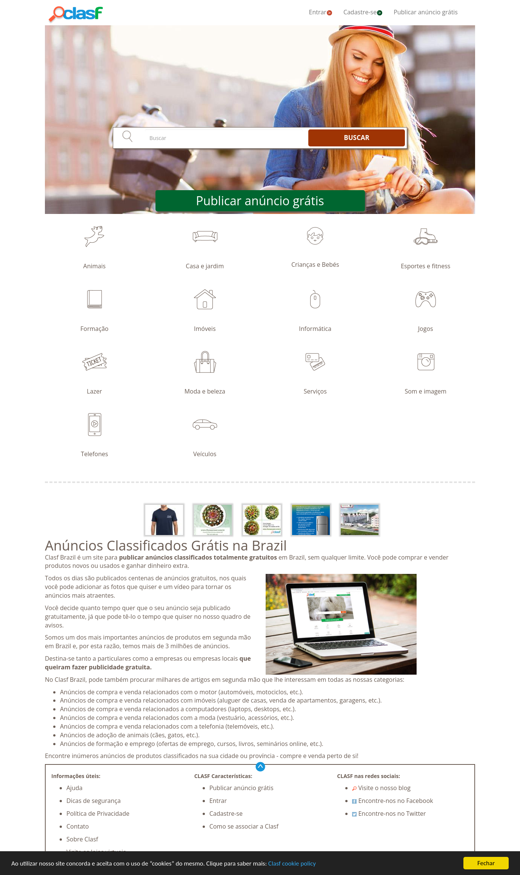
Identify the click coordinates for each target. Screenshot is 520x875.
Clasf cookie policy (292, 863)
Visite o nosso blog (381, 788)
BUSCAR (356, 137)
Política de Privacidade (97, 813)
